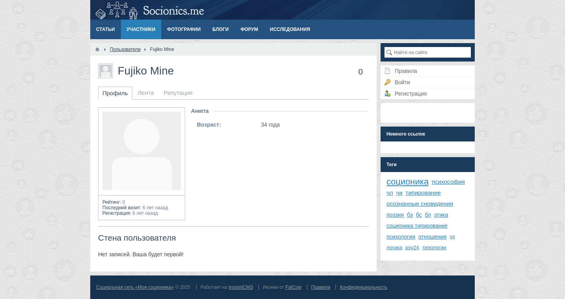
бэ (410, 215)
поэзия (395, 215)
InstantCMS (240, 287)
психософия (448, 181)
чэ (452, 236)
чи (399, 192)
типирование (423, 192)
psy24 (412, 247)
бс (419, 215)
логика (394, 247)
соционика (407, 182)
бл (428, 215)
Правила (320, 287)
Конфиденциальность (364, 287)
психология (400, 237)
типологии (434, 247)
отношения (432, 237)
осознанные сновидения (419, 203)
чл (389, 192)
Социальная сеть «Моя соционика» (135, 287)
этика (441, 215)
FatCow (293, 287)
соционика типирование (417, 226)
